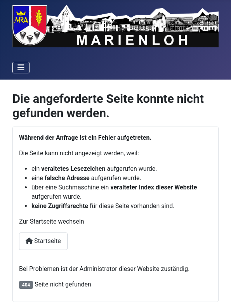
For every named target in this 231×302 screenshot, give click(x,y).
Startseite (43, 241)
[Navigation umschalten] (21, 67)
